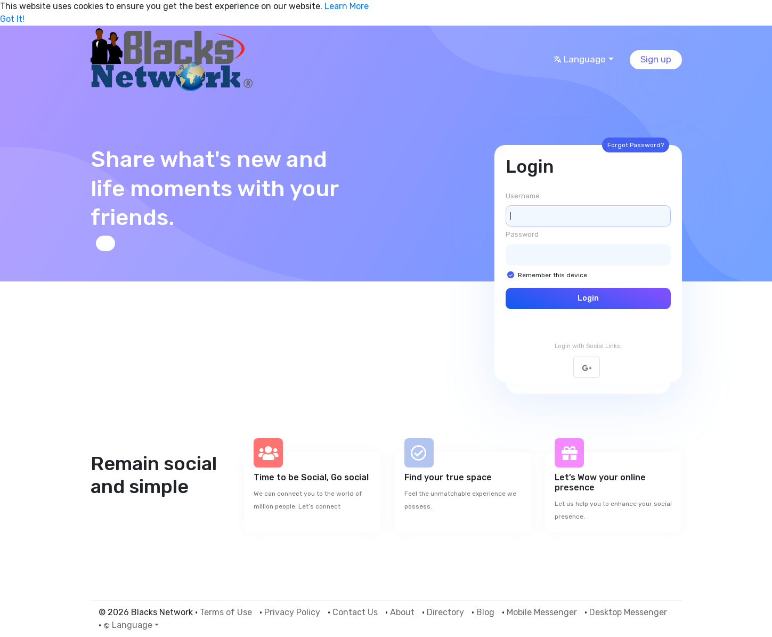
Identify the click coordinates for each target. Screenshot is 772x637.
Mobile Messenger (542, 612)
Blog (485, 612)
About (402, 612)
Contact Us (355, 612)
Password (522, 234)
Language (580, 59)
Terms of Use (226, 612)
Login (588, 298)
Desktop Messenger (628, 612)
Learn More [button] (346, 6)
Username (523, 196)
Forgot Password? (635, 145)
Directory (445, 612)
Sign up (655, 59)
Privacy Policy (292, 612)
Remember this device (552, 275)
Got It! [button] (12, 19)
